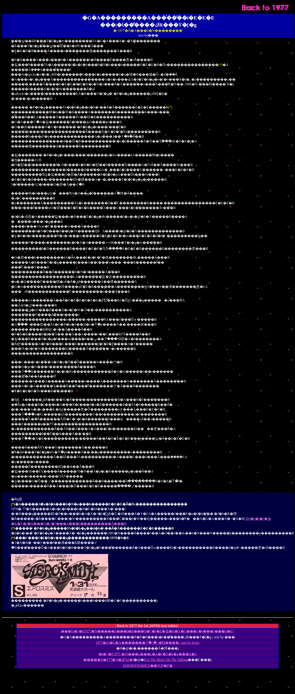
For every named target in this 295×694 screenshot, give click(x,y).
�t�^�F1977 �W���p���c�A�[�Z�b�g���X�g (147, 654)
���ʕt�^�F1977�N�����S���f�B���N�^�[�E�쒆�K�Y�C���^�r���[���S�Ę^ (147, 631)
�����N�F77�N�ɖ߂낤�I (108, 660)
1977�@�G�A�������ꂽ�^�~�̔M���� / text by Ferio (147, 643)
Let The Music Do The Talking (166, 660)
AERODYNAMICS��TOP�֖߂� (147, 665)
